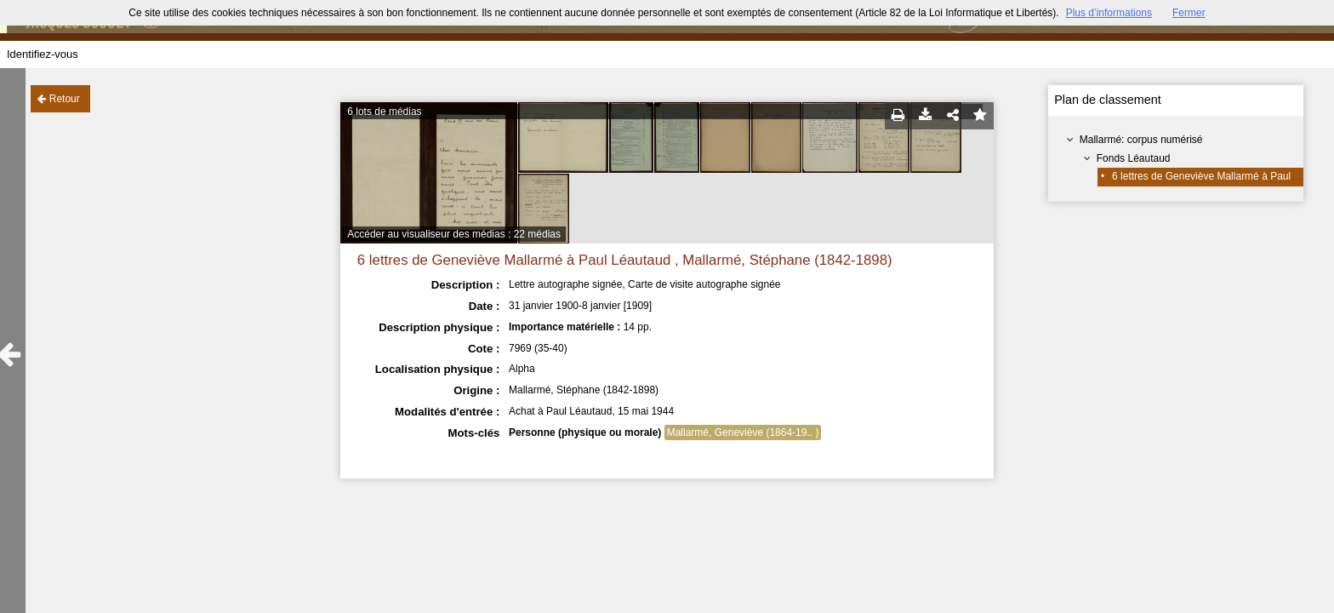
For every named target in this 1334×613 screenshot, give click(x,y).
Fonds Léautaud (1134, 158)
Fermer (1189, 13)
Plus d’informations (1109, 13)
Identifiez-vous (42, 54)
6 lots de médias (384, 111)
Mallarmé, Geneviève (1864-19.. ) (743, 432)
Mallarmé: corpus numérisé (1141, 140)
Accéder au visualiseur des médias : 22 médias (454, 234)
